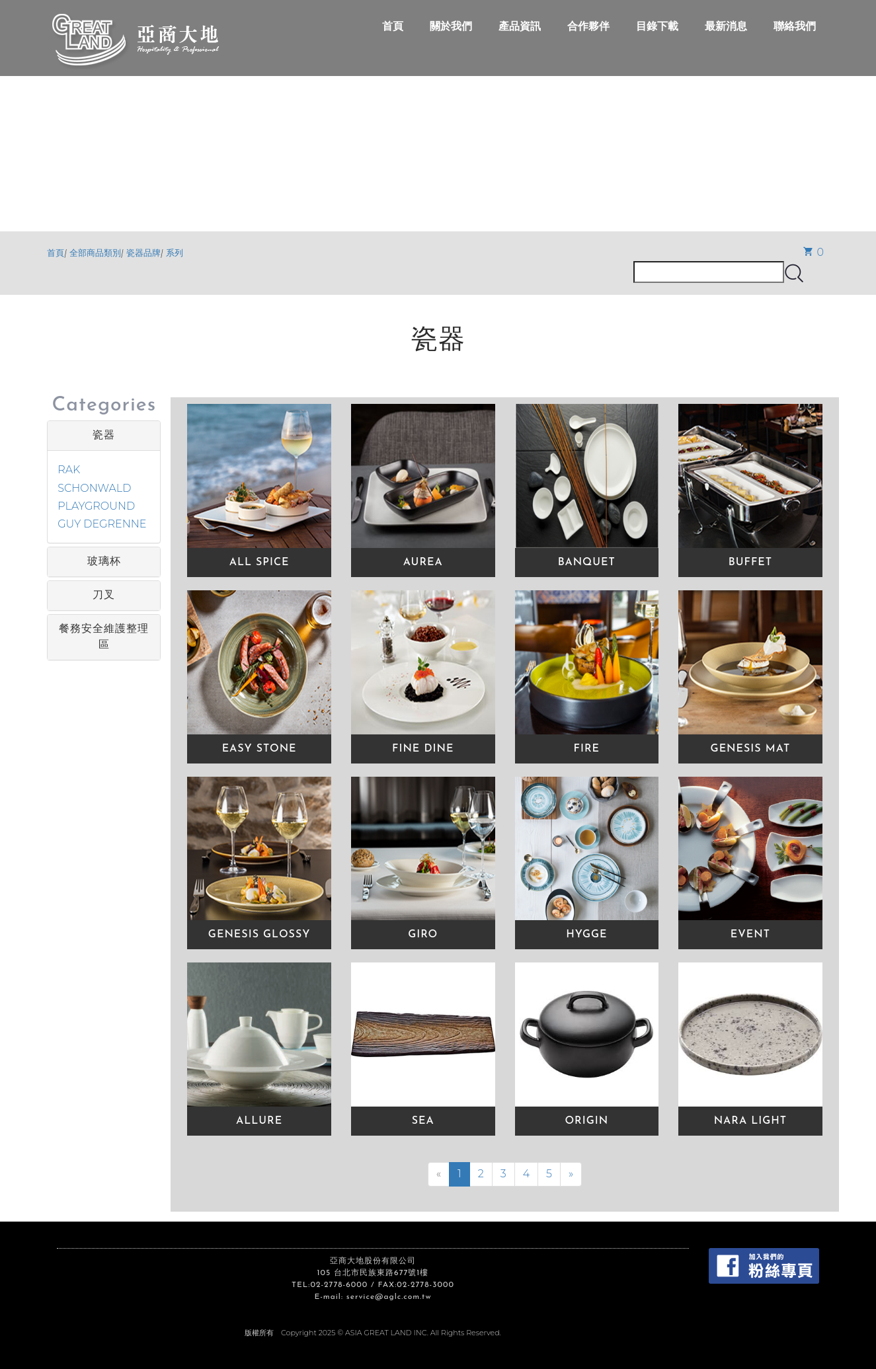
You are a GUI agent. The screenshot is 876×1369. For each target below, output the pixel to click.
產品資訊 (519, 26)
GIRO (423, 934)
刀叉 (104, 595)
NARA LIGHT (750, 1121)
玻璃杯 (104, 562)
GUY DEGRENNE (102, 524)
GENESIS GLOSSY (259, 934)
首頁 (392, 26)
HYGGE (586, 934)
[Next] (571, 1174)
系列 (174, 253)
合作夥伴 (588, 26)
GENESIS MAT (751, 749)
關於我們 (451, 26)
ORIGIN (586, 1121)
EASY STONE (259, 749)
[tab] (104, 435)
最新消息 (726, 26)
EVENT (750, 934)
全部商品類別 (95, 253)
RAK (69, 469)
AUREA (423, 562)
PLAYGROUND (96, 506)
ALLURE (259, 1121)
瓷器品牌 (143, 253)
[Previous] (439, 1174)
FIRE (587, 749)
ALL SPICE (259, 562)
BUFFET (750, 562)
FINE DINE (423, 749)
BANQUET (587, 562)
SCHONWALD (94, 488)
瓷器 (104, 435)
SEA (423, 1121)
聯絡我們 (795, 26)
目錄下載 (657, 26)
